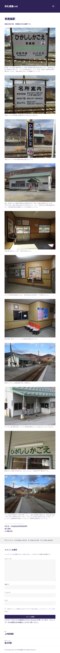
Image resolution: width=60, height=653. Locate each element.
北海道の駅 (33, 540)
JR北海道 (44, 540)
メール (7, 592)
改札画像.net (11, 6)
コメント (8, 559)
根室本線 (50, 540)
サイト (6, 600)
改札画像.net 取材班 (21, 540)
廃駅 (38, 540)
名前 (7, 584)
